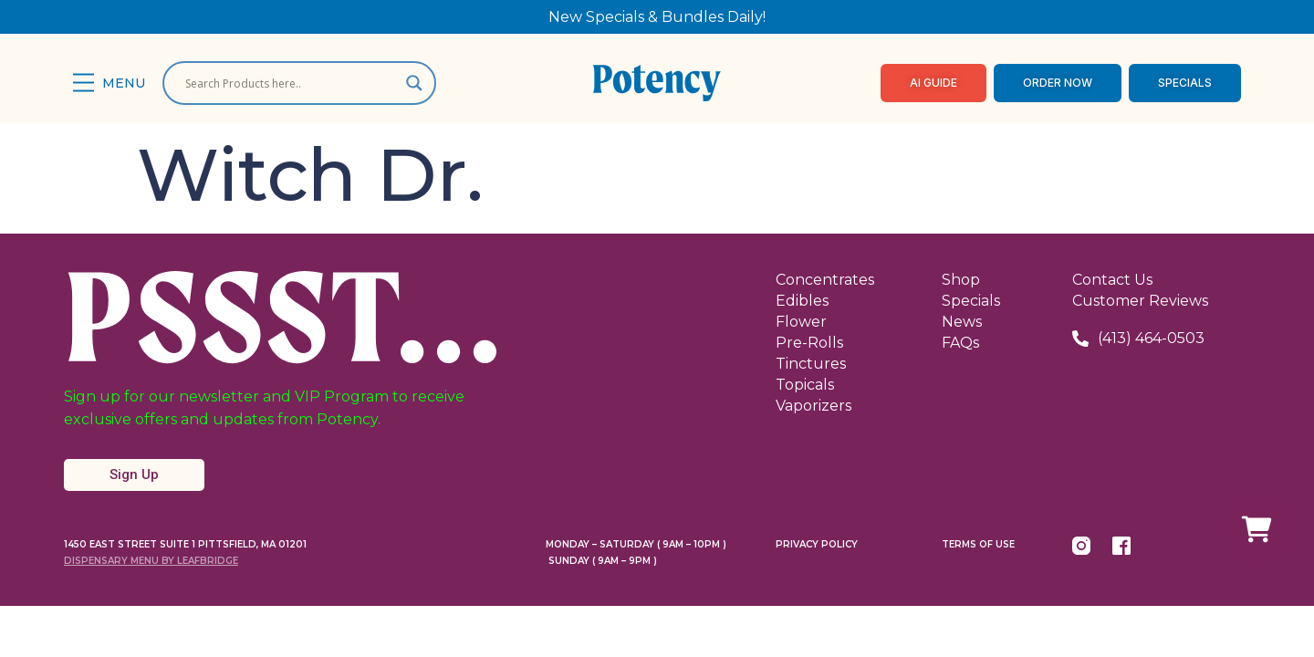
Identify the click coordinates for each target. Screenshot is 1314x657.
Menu (123, 83)
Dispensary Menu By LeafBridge (151, 561)
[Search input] (291, 83)
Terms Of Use (978, 544)
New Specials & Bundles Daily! (657, 17)
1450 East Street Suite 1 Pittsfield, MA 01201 (185, 544)
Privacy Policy (817, 544)
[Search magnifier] (414, 83)
